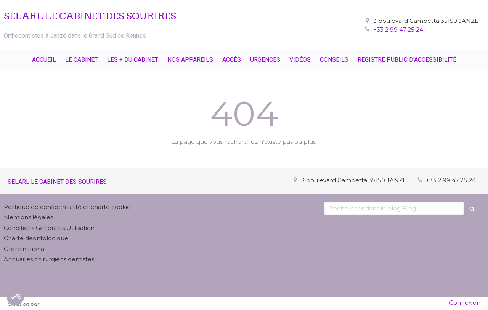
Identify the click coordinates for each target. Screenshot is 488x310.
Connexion (464, 302)
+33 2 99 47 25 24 (398, 29)
